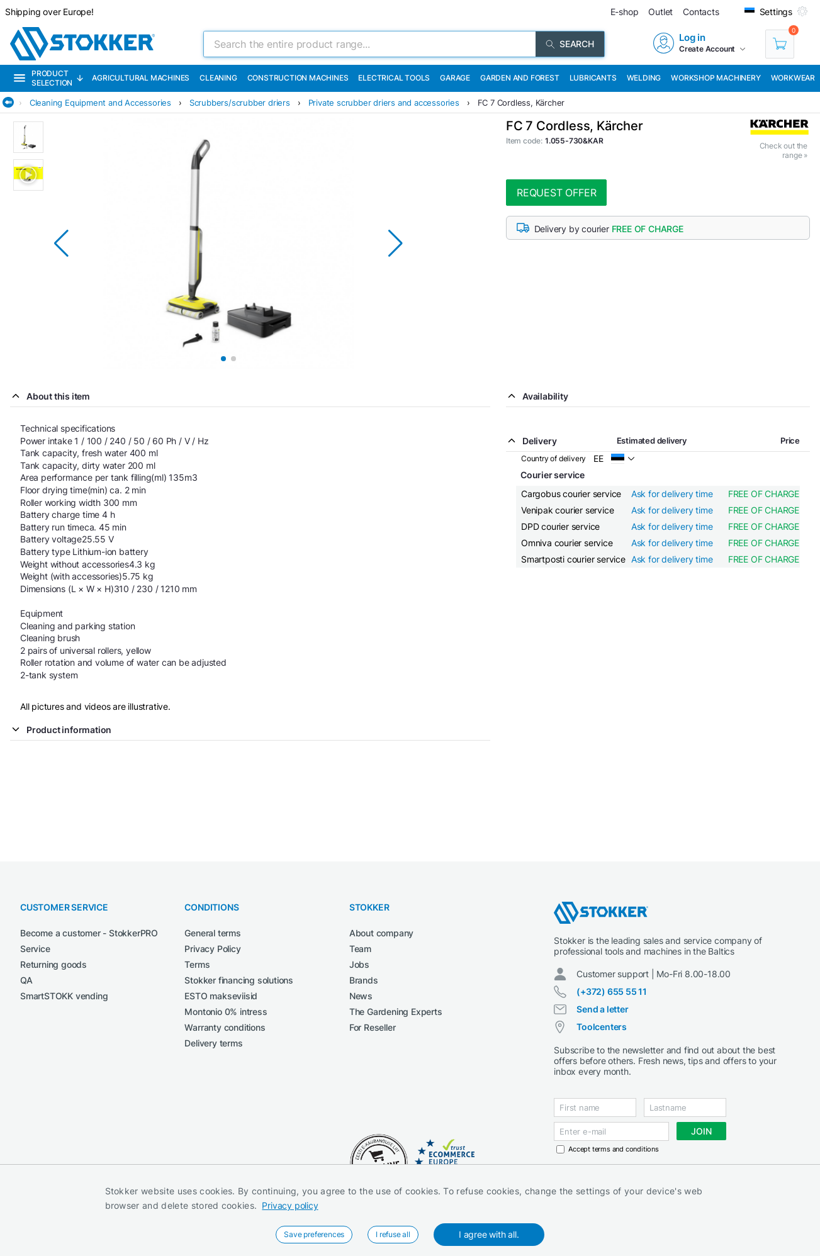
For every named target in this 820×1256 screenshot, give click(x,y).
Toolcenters (601, 1026)
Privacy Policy (212, 948)
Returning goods (53, 964)
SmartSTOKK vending (64, 995)
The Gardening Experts (395, 1011)
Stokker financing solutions (238, 980)
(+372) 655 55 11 (611, 991)
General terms (212, 933)
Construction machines (298, 77)
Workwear (793, 77)
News (361, 995)
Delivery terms (213, 1043)
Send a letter (602, 1009)
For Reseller (372, 1027)
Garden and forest (519, 77)
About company (381, 933)
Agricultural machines (140, 77)
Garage (455, 77)
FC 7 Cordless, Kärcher (521, 103)
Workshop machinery (715, 77)
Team (360, 948)
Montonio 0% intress (225, 1011)
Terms (197, 964)
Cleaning (218, 77)
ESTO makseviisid (220, 995)
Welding (644, 77)
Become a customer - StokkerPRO (89, 933)
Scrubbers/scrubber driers (239, 103)
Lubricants (593, 77)
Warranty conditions (224, 1027)
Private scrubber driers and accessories (383, 103)
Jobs (359, 964)
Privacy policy (290, 1205)
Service (35, 948)
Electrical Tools (394, 77)
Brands (363, 980)
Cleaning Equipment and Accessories (100, 103)
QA (26, 980)
